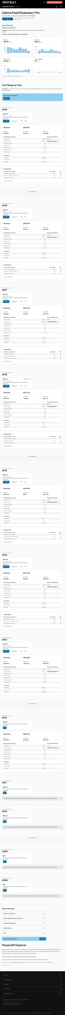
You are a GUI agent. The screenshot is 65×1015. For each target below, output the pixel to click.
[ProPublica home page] (12, 1003)
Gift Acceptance (47, 1013)
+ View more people (7, 180)
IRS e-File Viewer (17, 962)
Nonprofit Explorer (8, 6)
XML (25, 121)
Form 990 (4, 88)
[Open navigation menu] (44, 2)
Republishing (15, 1013)
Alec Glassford (16, 956)
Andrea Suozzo (7, 956)
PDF (21, 121)
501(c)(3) (13, 28)
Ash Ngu (22, 956)
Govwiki (50, 962)
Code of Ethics (6, 1013)
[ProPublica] (9, 2)
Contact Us (6, 98)
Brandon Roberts (31, 956)
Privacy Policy (25, 1013)
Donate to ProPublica (54, 2)
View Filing (6, 121)
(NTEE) (4, 32)
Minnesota (18, 6)
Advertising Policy (36, 1013)
